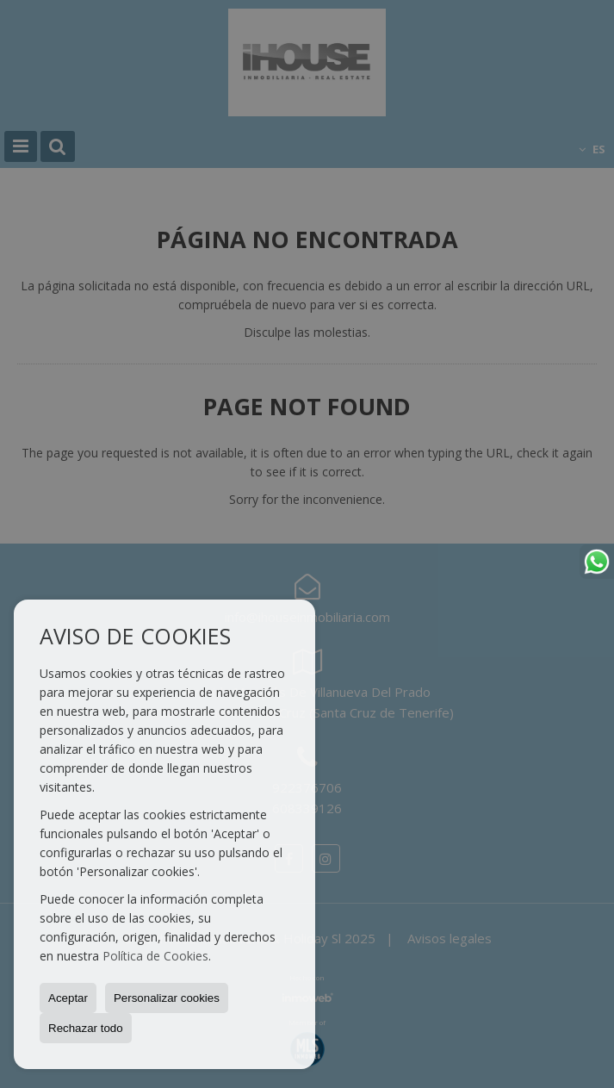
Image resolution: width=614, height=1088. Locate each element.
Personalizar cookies (167, 998)
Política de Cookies (155, 956)
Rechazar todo (85, 1028)
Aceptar (68, 998)
